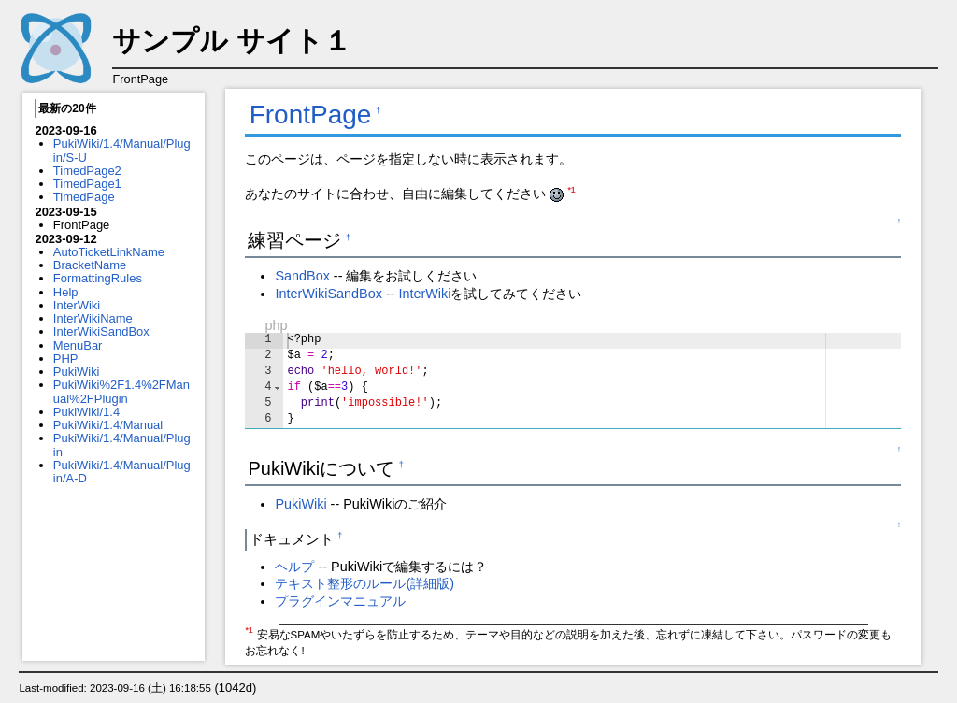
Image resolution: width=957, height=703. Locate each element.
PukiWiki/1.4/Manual (108, 425)
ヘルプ (294, 566)
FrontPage (311, 114)
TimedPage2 (87, 171)
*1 (571, 189)
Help (66, 292)
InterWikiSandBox (101, 331)
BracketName (89, 265)
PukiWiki (76, 372)
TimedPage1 (87, 184)
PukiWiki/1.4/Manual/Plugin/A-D (122, 471)
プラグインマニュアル (340, 601)
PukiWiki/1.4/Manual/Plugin (122, 444)
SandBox (302, 275)
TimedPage (84, 197)
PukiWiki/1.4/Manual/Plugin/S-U (122, 150)
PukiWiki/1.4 (86, 412)
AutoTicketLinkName (108, 252)
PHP (66, 359)
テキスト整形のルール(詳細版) (364, 583)
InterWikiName (93, 318)
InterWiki (76, 305)
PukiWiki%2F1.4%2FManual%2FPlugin (121, 391)
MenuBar (78, 345)
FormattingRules (97, 278)
